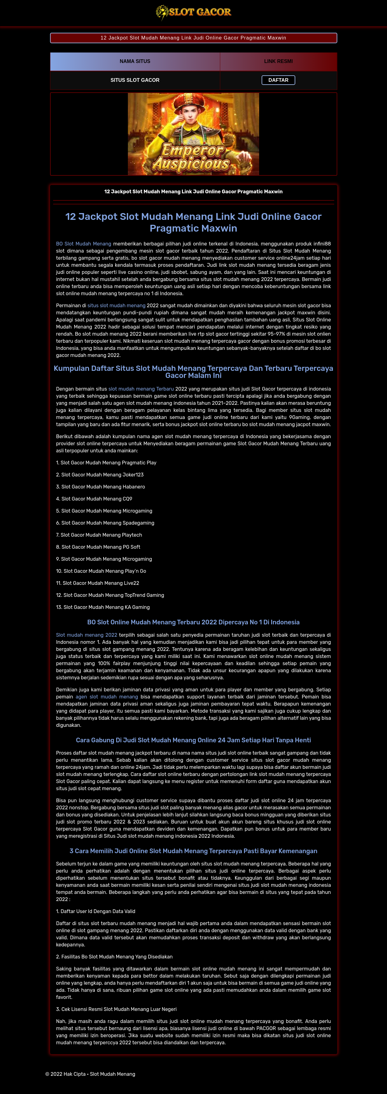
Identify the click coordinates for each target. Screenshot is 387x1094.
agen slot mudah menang (107, 697)
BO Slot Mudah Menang (83, 244)
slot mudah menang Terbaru (141, 389)
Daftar (278, 80)
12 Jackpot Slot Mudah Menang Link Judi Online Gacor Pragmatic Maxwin (193, 37)
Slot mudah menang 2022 (86, 635)
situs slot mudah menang (116, 305)
